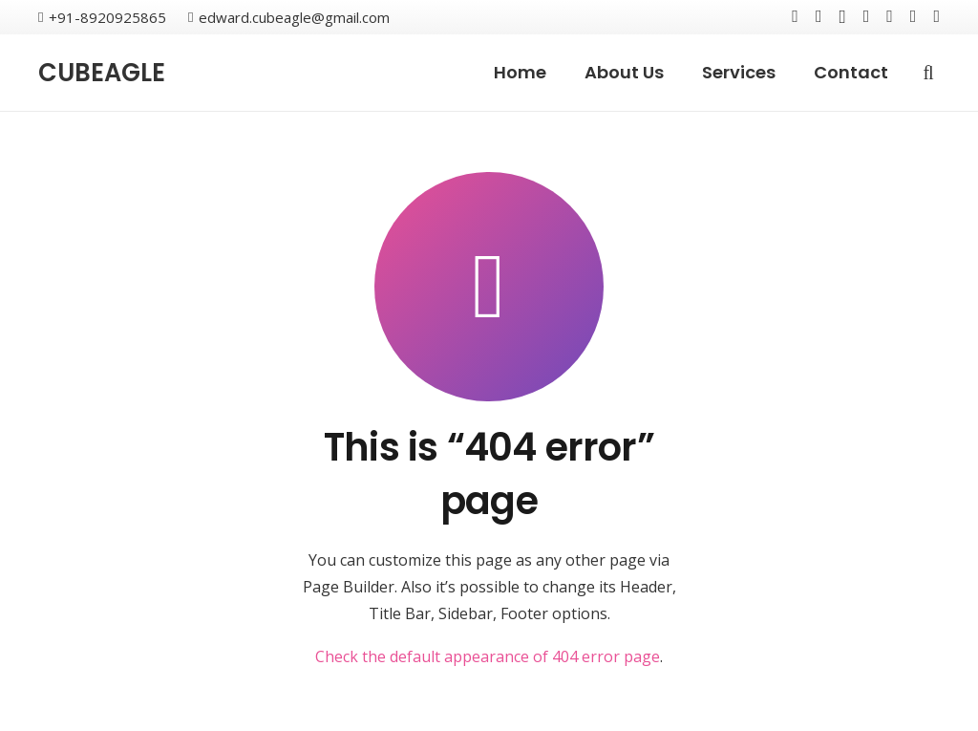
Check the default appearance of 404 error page (487, 656)
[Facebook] (795, 16)
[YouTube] (866, 16)
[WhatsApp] (936, 16)
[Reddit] (913, 16)
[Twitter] (819, 16)
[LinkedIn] (889, 16)
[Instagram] (842, 17)
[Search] (928, 73)
